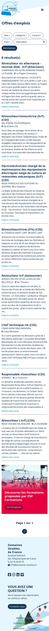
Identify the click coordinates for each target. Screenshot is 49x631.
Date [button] (6, 35)
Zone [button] (6, 41)
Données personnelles (24, 623)
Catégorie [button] (20, 35)
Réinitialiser (9, 48)
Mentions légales (24, 617)
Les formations (13, 507)
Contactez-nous (17, 606)
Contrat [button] (36, 35)
